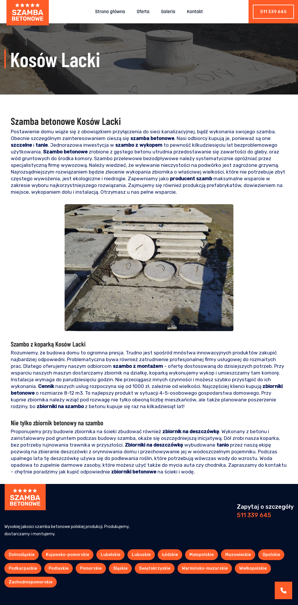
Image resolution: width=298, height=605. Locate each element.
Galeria (168, 11)
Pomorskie (91, 568)
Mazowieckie (238, 554)
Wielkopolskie (253, 568)
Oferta (143, 11)
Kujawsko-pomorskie (67, 554)
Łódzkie (170, 554)
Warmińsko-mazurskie (205, 568)
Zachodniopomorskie (30, 582)
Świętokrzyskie (154, 568)
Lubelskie (110, 554)
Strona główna (110, 11)
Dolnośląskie (21, 554)
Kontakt (195, 11)
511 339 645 (273, 11)
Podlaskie (58, 568)
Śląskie (120, 568)
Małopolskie (201, 554)
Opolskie (271, 554)
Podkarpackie (23, 568)
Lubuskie (141, 554)
